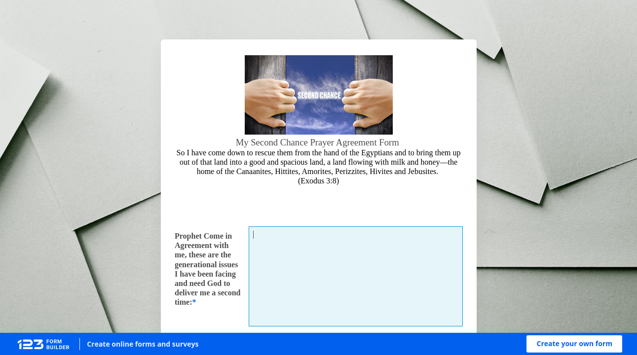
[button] (574, 344)
